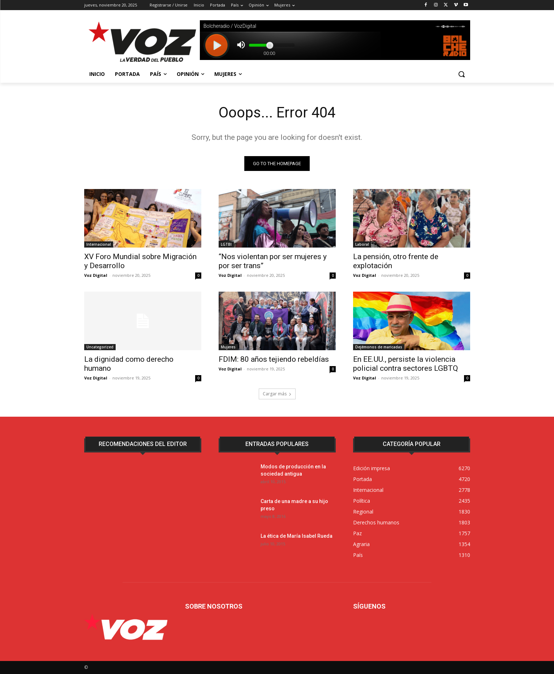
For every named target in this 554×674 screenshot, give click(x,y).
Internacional (98, 244)
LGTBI (226, 244)
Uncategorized (99, 346)
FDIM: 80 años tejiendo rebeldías (274, 359)
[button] (461, 74)
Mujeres (228, 346)
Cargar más (277, 394)
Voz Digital (95, 275)
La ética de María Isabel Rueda (296, 536)
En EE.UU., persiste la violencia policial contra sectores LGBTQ (405, 364)
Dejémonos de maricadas (378, 346)
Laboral (362, 244)
